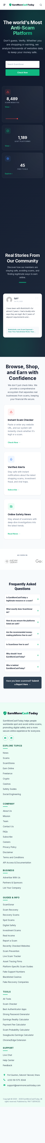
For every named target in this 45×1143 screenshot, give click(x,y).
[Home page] (21, 5)
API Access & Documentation (17, 862)
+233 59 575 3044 (16, 1080)
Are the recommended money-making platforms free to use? (19, 633)
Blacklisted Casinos (12, 977)
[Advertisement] (22, 215)
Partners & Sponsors (12, 882)
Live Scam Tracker (12, 956)
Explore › (8, 174)
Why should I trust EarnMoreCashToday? (15, 655)
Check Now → (14, 442)
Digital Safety (9, 925)
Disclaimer (8, 852)
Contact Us (8, 826)
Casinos (7, 784)
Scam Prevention (11, 951)
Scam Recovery (10, 910)
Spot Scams (9, 920)
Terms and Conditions (13, 857)
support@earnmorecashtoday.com (24, 1085)
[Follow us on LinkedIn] (11, 738)
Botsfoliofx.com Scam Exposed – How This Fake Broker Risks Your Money (21, 330)
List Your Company (12, 888)
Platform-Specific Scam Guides (18, 966)
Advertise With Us (11, 877)
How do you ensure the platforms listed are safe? (20, 622)
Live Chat (7, 1055)
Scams (6, 758)
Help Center (8, 1060)
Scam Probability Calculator (16, 1030)
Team (5, 821)
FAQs (5, 832)
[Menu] (4, 5)
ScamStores (9, 763)
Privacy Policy (9, 847)
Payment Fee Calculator (14, 1024)
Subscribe (7, 837)
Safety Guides (10, 789)
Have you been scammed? (22, 683)
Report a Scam (10, 941)
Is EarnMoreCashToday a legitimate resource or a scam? (19, 599)
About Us (7, 811)
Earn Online (8, 768)
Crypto (6, 779)
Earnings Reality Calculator (16, 1019)
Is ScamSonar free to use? (17, 644)
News (5, 753)
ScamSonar (8, 904)
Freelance (7, 773)
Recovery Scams (11, 915)
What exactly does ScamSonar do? (19, 610)
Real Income (9, 935)
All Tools (7, 999)
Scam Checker (10, 1004)
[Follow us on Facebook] (5, 738)
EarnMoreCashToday (31, 1099)
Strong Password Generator (16, 1014)
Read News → (14, 534)
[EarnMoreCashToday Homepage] (21, 713)
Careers (6, 842)
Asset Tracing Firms (12, 961)
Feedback (7, 1065)
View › (7, 107)
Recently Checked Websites (16, 946)
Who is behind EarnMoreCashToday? (15, 667)
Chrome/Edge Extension (14, 1040)
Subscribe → (13, 490)
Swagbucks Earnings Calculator (18, 1035)
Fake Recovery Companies (16, 982)
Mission (6, 816)
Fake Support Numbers (14, 972)
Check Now (22, 73)
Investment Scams (12, 930)
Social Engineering (12, 794)
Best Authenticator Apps (14, 1009)
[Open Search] (41, 5)
